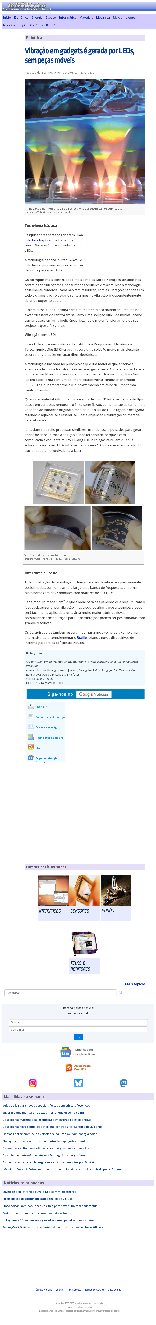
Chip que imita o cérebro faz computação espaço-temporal (43, 1141)
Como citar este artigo (50, 717)
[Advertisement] (117, 245)
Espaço (51, 17)
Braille (82, 637)
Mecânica (103, 17)
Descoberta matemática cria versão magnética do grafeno (43, 1155)
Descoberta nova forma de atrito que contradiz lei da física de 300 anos (52, 1127)
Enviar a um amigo (47, 727)
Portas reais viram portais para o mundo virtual (35, 1213)
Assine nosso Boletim (49, 737)
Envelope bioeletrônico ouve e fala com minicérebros (39, 1191)
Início (7, 17)
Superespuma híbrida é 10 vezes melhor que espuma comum (44, 1112)
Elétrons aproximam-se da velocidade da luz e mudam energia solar (49, 1134)
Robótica (36, 25)
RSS (38, 747)
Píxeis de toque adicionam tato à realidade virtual (37, 1199)
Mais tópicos (135, 984)
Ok (78, 1037)
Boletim (59, 1290)
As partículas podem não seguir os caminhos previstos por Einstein (49, 1162)
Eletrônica (21, 17)
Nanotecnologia (15, 25)
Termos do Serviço (94, 1290)
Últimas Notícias (43, 1290)
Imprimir (41, 707)
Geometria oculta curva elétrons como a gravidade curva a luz (45, 1148)
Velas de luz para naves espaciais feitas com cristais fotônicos (46, 1105)
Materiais (86, 17)
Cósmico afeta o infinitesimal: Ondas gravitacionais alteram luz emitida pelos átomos (62, 1169)
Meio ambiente (124, 17)
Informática (67, 17)
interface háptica (38, 240)
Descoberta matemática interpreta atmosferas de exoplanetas (46, 1120)
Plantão (51, 25)
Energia (37, 17)
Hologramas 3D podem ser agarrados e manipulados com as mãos (48, 1220)
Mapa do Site (114, 1290)
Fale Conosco (74, 1290)
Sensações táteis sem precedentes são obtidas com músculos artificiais (52, 1227)
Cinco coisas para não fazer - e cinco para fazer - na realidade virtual (50, 1206)
